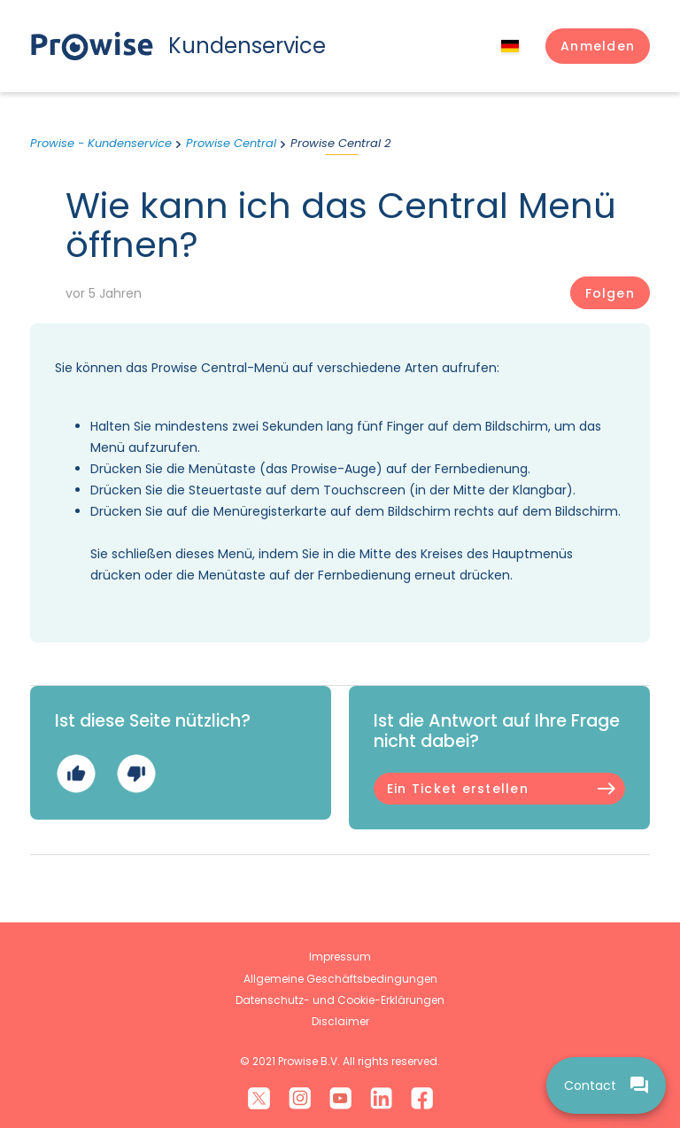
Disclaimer (340, 1021)
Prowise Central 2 (340, 143)
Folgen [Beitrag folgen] (610, 293)
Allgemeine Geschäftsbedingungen (340, 978)
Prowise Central (231, 143)
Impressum (340, 956)
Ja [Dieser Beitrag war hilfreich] (76, 774)
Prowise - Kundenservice (101, 143)
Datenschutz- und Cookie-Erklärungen (340, 999)
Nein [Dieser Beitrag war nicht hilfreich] (136, 774)
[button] (597, 46)
